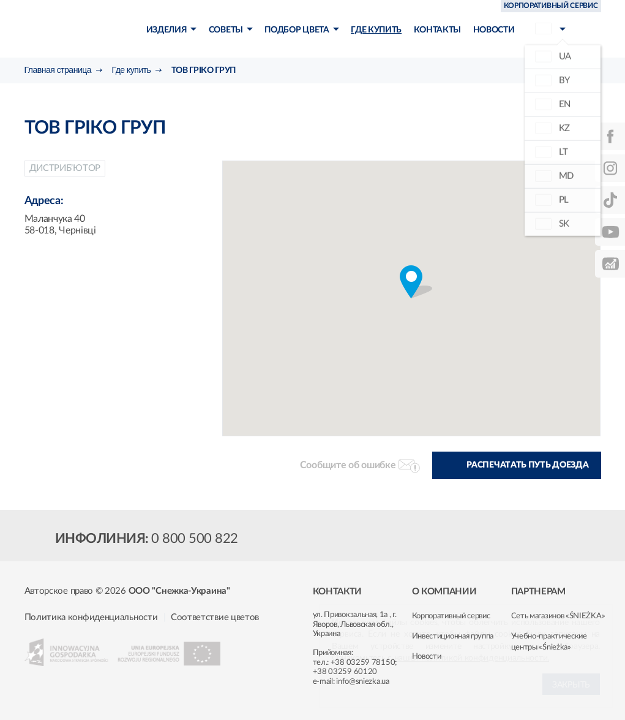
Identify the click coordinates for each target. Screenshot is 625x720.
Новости (426, 657)
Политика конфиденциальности (91, 617)
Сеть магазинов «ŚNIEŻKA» (558, 616)
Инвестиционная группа (453, 636)
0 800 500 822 (194, 538)
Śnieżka (81, 30)
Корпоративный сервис (451, 616)
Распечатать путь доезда (527, 465)
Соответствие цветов (215, 617)
